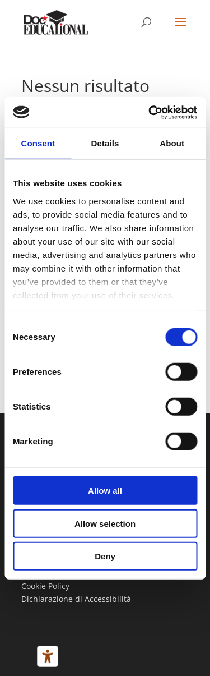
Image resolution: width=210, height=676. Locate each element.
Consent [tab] (38, 143)
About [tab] (172, 143)
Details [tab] (105, 143)
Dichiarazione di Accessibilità (76, 599)
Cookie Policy (45, 586)
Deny (105, 556)
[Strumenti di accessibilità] (47, 656)
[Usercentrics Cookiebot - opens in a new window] (149, 112)
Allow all (105, 490)
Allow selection (105, 523)
